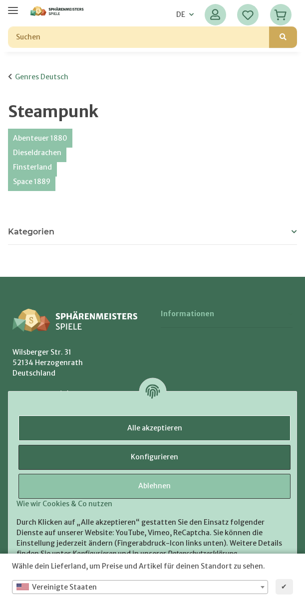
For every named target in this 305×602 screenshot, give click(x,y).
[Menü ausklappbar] (13, 6)
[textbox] (140, 587)
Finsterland (32, 167)
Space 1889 (31, 181)
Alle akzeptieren (154, 427)
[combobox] (140, 587)
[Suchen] (139, 37)
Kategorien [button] (31, 231)
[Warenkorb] (281, 14)
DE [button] (180, 14)
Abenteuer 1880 (40, 138)
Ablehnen (154, 485)
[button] (215, 14)
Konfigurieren (154, 456)
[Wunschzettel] (248, 14)
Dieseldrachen (37, 152)
